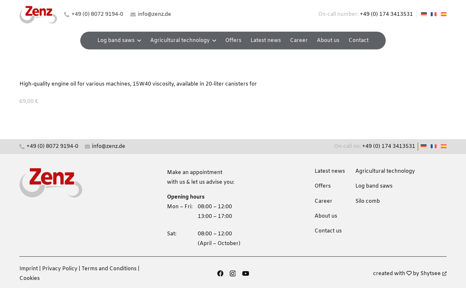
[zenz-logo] (38, 15)
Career (323, 201)
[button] (138, 40)
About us (326, 216)
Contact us (328, 231)
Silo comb (367, 201)
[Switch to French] (434, 14)
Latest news (330, 171)
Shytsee (433, 273)
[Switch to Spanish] (445, 14)
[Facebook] (220, 273)
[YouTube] (245, 273)
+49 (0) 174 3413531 (386, 14)
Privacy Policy (59, 268)
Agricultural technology (385, 171)
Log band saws (374, 186)
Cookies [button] (29, 278)
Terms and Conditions (109, 268)
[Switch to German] (425, 14)
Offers (323, 186)
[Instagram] (233, 273)
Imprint (28, 268)
